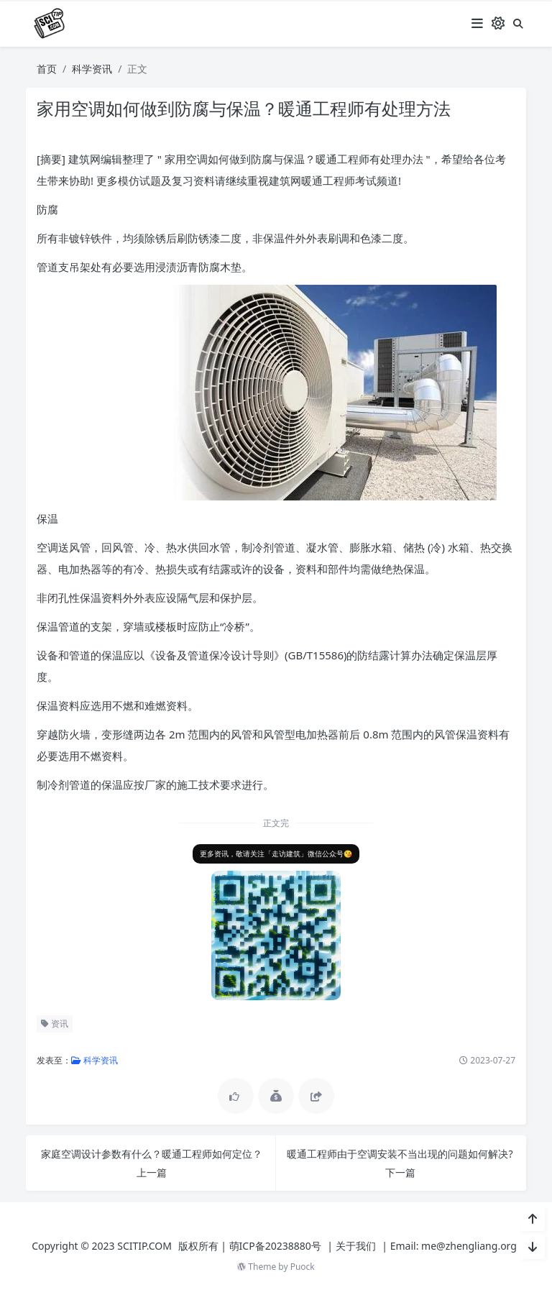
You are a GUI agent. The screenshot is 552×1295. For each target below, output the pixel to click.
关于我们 (356, 1246)
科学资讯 (92, 68)
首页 (47, 68)
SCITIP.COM (144, 1246)
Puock (302, 1266)
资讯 (52, 1023)
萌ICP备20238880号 (275, 1246)
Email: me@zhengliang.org (453, 1246)
